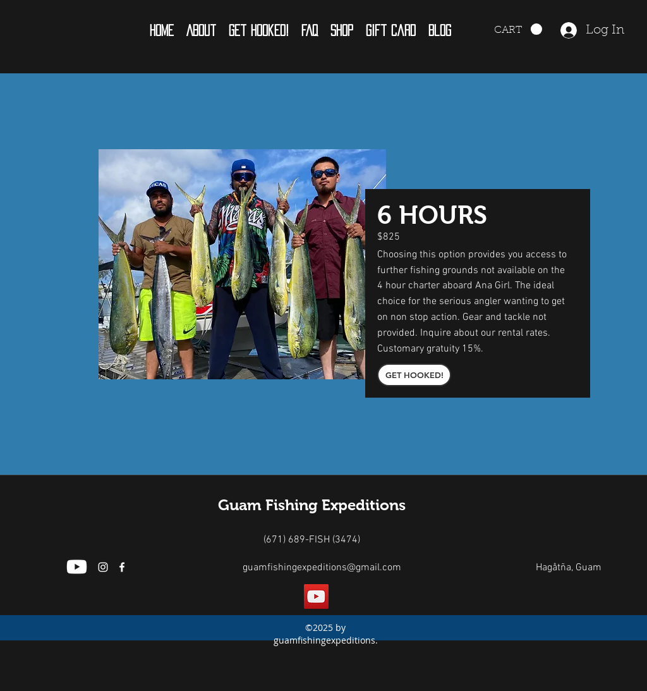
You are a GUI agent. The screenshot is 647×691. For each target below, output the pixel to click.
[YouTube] (316, 596)
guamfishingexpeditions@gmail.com (322, 567)
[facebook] (122, 567)
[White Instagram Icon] (103, 567)
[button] (201, 30)
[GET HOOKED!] (414, 375)
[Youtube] (76, 566)
